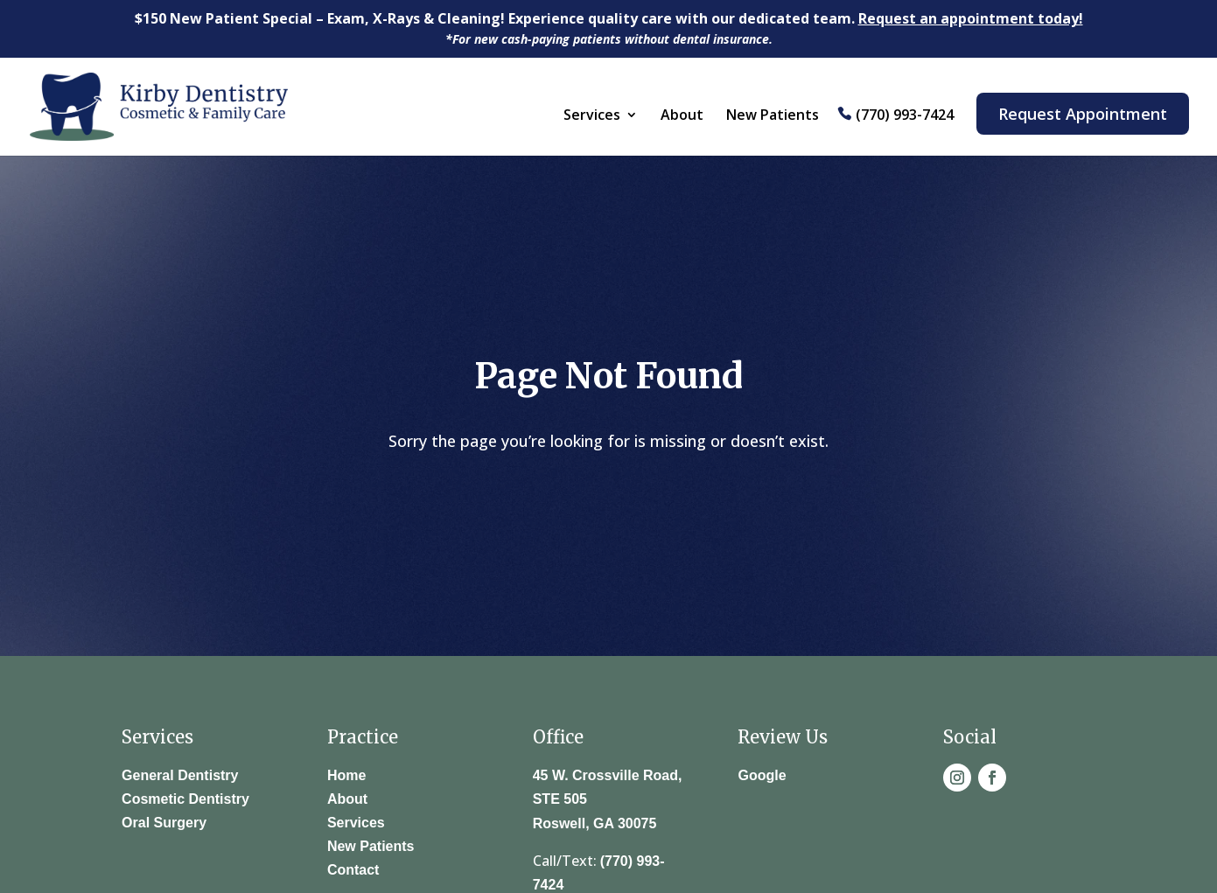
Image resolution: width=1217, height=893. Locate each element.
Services (591, 116)
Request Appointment (1082, 113)
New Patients (772, 116)
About (682, 116)
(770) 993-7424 (905, 116)
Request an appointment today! (970, 18)
